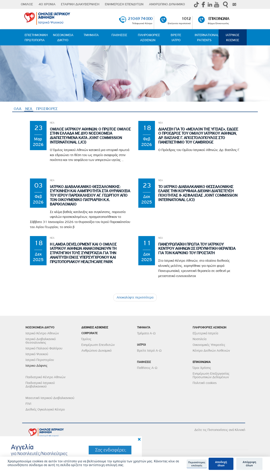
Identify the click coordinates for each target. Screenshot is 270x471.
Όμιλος (86, 339)
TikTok (196, 4)
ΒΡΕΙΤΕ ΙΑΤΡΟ (176, 37)
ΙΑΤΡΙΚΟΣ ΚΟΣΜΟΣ (232, 37)
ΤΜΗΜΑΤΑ (91, 35)
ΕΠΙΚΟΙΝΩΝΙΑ (218, 18)
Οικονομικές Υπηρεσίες (209, 345)
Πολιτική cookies (205, 383)
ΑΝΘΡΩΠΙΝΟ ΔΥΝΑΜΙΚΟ (167, 4)
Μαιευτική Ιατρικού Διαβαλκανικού (49, 398)
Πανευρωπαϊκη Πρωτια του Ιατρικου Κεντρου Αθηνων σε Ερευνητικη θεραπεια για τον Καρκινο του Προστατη (196, 248)
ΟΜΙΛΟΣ (27, 4)
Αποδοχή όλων (221, 463)
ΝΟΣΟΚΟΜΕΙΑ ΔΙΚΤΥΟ (63, 37)
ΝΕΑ (29, 109)
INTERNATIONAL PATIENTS (207, 37)
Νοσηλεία (199, 339)
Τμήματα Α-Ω (146, 333)
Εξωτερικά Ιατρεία (205, 333)
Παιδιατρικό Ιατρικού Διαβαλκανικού (40, 384)
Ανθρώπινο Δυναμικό (96, 351)
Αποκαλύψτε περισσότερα (135, 297)
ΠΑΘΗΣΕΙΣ (119, 35)
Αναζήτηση (225, 4)
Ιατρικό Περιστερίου (39, 360)
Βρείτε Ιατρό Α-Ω (149, 351)
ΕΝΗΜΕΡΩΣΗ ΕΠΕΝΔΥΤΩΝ (124, 4)
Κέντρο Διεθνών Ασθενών (211, 351)
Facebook (203, 4)
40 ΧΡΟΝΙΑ (47, 4)
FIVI (28, 404)
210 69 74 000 (140, 18)
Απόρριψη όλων (249, 463)
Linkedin (210, 4)
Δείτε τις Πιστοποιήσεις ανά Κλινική (219, 430)
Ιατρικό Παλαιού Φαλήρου (43, 348)
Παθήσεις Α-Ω (147, 368)
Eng (234, 4)
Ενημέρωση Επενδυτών (98, 345)
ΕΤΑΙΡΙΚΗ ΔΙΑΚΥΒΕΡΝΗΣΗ (80, 4)
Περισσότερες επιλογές (196, 464)
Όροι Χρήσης (202, 368)
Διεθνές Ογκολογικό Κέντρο (45, 409)
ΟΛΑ (17, 109)
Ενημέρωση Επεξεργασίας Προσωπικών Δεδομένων (211, 375)
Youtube (216, 4)
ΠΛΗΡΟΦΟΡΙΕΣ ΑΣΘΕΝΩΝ (149, 37)
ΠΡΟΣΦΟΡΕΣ (47, 109)
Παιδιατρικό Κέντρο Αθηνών (45, 377)
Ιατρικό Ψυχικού (36, 354)
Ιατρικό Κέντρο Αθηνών (42, 333)
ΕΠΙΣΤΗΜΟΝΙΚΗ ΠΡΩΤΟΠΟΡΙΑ (36, 37)
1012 (186, 18)
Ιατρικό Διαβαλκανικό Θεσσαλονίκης (40, 341)
